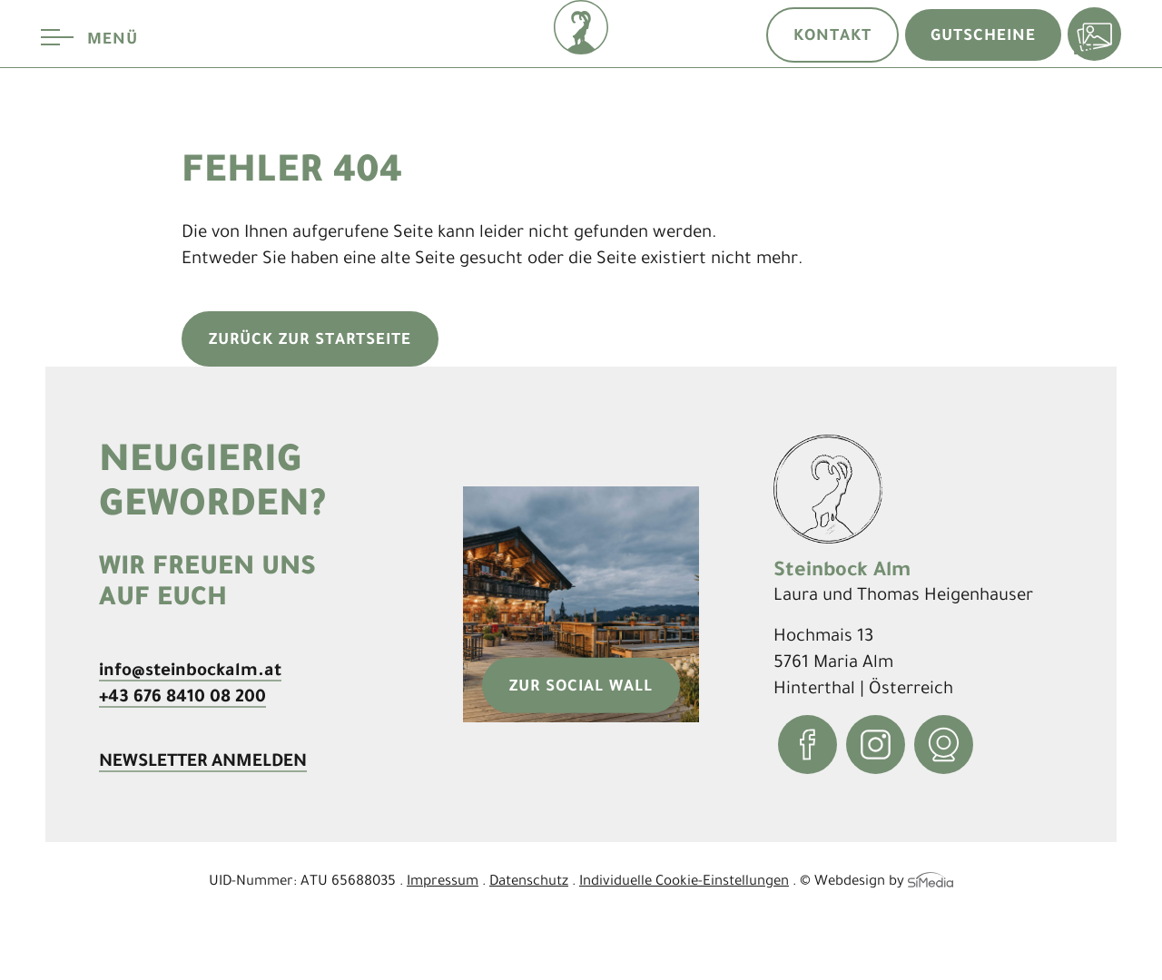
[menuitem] (1084, 148)
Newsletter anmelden (203, 759)
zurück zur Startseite (310, 338)
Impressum (442, 879)
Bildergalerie (1094, 34)
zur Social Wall (581, 685)
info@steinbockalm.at (190, 669)
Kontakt (832, 34)
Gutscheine (983, 34)
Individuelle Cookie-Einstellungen (684, 879)
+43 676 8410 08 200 (182, 695)
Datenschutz (528, 879)
